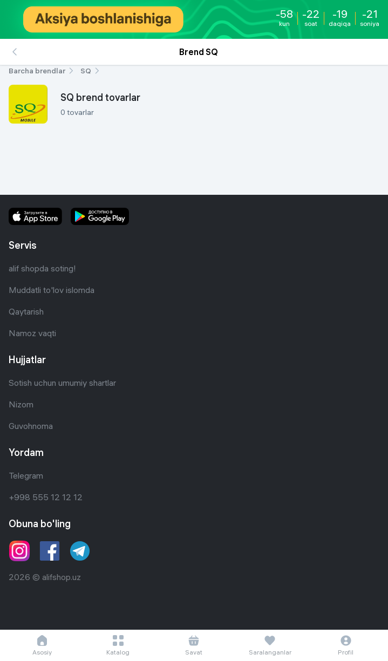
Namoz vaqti (32, 333)
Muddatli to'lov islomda (51, 289)
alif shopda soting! (42, 268)
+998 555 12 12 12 (46, 497)
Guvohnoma (31, 425)
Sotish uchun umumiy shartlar (62, 382)
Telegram (26, 475)
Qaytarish (26, 311)
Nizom (21, 404)
